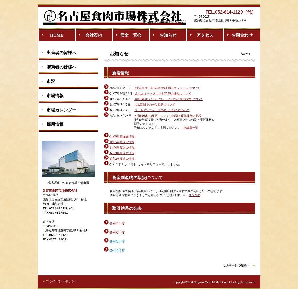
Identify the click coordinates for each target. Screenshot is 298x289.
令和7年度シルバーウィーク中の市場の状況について (168, 99)
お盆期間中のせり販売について (154, 104)
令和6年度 (117, 232)
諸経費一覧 (191, 127)
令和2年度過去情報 (121, 158)
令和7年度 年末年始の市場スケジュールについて (167, 87)
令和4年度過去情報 (121, 147)
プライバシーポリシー (62, 281)
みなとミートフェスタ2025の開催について (163, 93)
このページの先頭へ (236, 265)
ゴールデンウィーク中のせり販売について (162, 110)
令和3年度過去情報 (121, 153)
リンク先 (194, 195)
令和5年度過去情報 (119, 142)
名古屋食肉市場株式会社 (114, 17)
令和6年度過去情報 (121, 136)
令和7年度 (117, 223)
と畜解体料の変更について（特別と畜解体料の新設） (169, 115)
